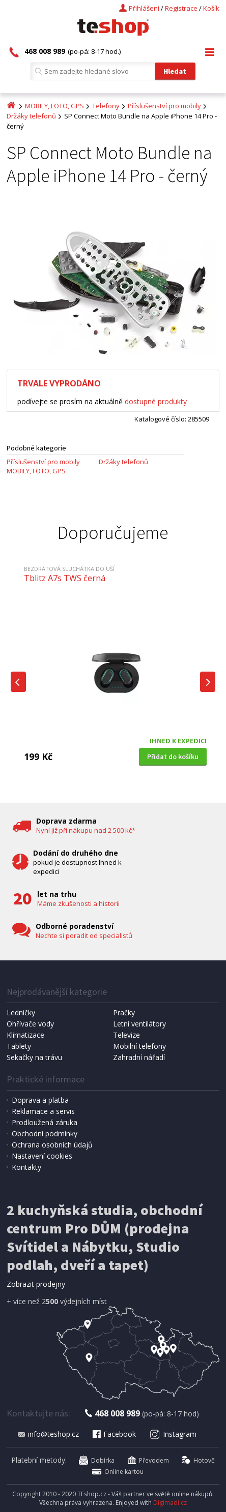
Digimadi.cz (170, 1502)
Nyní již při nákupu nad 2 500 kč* (85, 830)
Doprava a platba (40, 1100)
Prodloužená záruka (44, 1122)
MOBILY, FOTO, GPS (54, 105)
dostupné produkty (156, 401)
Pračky (124, 1012)
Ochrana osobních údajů (52, 1145)
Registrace (181, 8)
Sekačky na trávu (34, 1057)
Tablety (19, 1046)
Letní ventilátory (139, 1024)
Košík (211, 8)
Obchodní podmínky (44, 1133)
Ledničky (21, 1012)
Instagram (173, 1434)
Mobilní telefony (139, 1046)
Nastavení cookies (42, 1156)
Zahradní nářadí (139, 1057)
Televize (126, 1035)
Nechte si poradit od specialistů (84, 935)
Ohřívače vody (30, 1024)
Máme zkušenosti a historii (78, 903)
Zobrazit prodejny (36, 1284)
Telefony (106, 105)
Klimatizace (25, 1035)
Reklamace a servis (43, 1111)
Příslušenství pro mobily (164, 105)
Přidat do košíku (173, 756)
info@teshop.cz (48, 1434)
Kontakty (26, 1167)
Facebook (113, 1434)
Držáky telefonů (31, 115)
